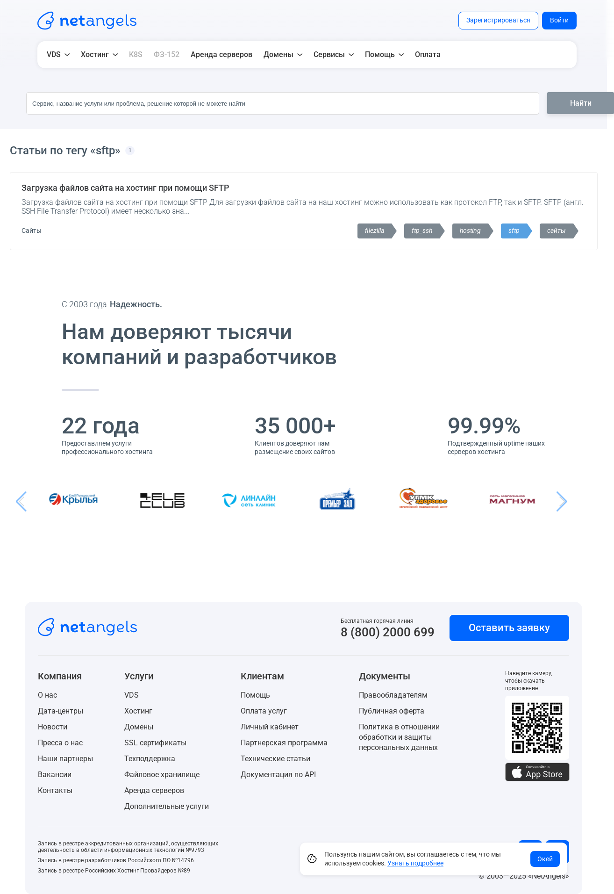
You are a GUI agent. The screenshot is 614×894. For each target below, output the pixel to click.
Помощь (255, 695)
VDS (131, 695)
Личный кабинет (270, 726)
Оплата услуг (264, 711)
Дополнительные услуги (166, 806)
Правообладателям (393, 695)
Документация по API (278, 774)
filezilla (374, 230)
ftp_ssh (422, 230)
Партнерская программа (284, 742)
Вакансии (54, 774)
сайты (556, 230)
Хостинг (138, 711)
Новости (52, 726)
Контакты (55, 790)
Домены (138, 726)
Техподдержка (149, 758)
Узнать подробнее (415, 863)
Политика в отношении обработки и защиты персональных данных (399, 737)
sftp (514, 230)
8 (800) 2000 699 (388, 632)
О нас (47, 695)
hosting (470, 230)
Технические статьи (275, 758)
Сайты (31, 230)
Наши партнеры (65, 758)
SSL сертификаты (155, 742)
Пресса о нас (60, 742)
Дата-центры (60, 711)
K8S (136, 54)
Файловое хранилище (162, 774)
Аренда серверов (221, 54)
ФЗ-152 (166, 54)
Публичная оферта (391, 711)
